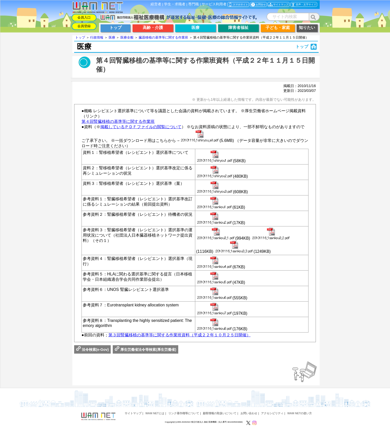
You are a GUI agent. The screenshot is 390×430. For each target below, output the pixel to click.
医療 (112, 37)
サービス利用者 (214, 4)
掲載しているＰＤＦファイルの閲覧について (141, 127)
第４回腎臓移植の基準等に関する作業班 (118, 121)
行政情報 (96, 37)
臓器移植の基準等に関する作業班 (163, 37)
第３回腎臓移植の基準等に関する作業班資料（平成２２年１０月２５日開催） (179, 335)
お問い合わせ (248, 413)
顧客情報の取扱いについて (219, 413)
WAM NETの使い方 (299, 413)
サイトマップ (133, 413)
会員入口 (84, 17)
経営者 (156, 4)
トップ (80, 37)
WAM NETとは (154, 413)
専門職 (193, 4)
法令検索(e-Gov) (92, 350)
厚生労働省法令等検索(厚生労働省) (145, 350)
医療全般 (127, 37)
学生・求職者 (174, 4)
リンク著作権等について (183, 413)
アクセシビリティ (272, 413)
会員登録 (84, 26)
